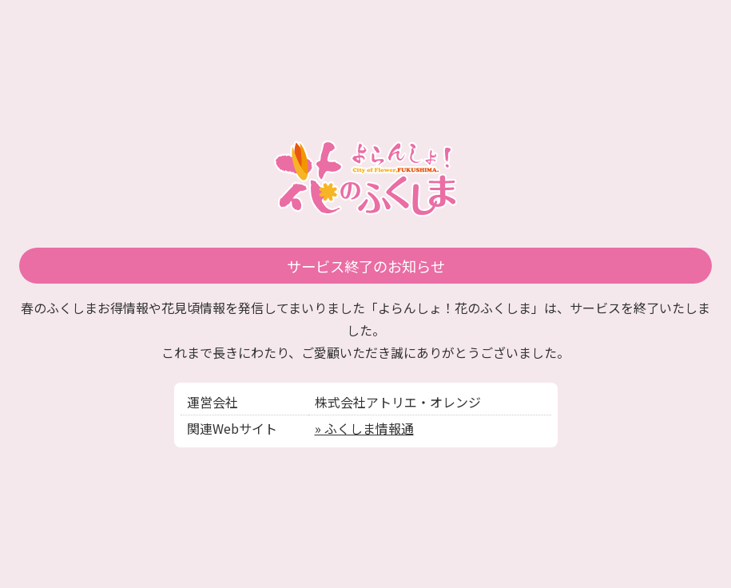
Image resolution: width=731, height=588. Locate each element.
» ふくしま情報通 (364, 428)
